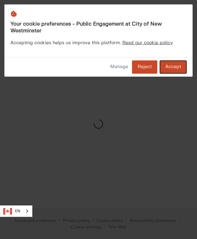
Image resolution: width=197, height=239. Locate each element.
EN (11, 211)
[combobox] (16, 211)
